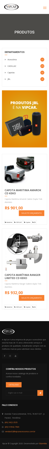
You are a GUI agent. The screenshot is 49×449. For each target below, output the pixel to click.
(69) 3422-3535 (11, 422)
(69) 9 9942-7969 (12, 427)
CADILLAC (24, 66)
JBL (24, 79)
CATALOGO (14, 384)
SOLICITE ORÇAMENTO (31, 213)
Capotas (24, 73)
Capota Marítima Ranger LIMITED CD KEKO (22, 276)
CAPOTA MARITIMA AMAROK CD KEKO (23, 192)
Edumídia (43, 443)
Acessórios (24, 60)
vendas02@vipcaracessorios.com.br (20, 431)
